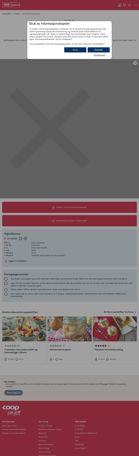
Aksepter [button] (98, 50)
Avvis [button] (75, 50)
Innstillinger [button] (99, 55)
